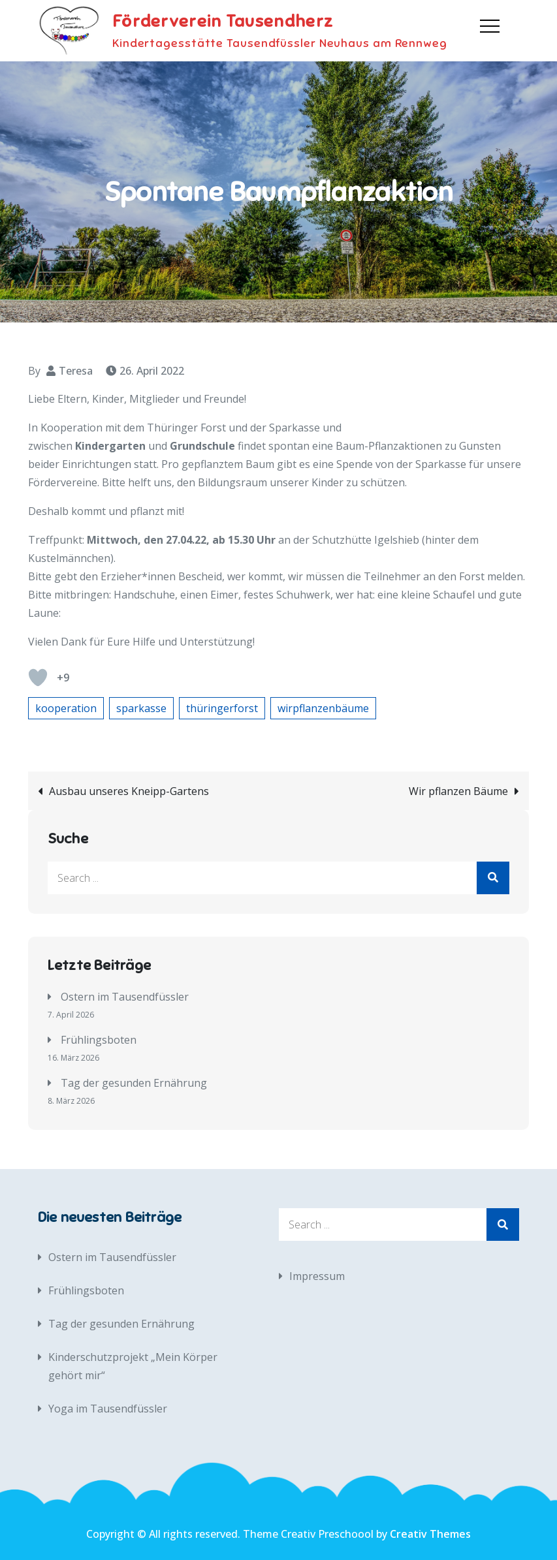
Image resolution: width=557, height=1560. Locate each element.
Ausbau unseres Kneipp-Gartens (129, 791)
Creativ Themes (430, 1534)
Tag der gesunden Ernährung (134, 1083)
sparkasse (141, 708)
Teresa (76, 371)
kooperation (66, 708)
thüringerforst (222, 708)
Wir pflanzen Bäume (458, 791)
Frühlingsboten (98, 1040)
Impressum (317, 1276)
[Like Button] (38, 677)
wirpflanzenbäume (323, 708)
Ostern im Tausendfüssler (125, 997)
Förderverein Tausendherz (222, 21)
